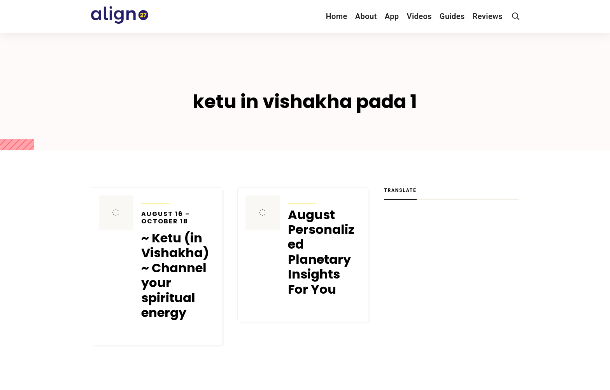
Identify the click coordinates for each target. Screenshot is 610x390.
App (392, 16)
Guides (452, 16)
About (366, 16)
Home (336, 16)
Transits (155, 199)
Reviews (488, 16)
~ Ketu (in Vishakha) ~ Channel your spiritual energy (177, 265)
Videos (419, 16)
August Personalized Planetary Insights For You (321, 252)
